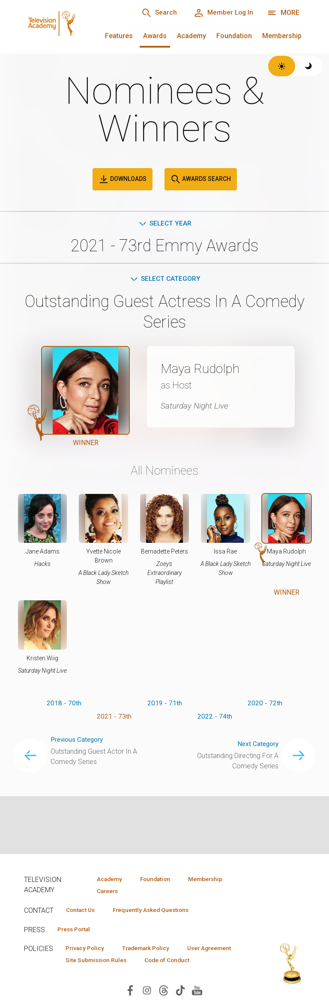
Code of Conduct (90, 974)
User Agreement (90, 961)
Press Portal (76, 930)
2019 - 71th (164, 705)
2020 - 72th (265, 705)
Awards (155, 36)
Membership (282, 36)
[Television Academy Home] (67, 26)
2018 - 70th (64, 705)
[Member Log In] (221, 13)
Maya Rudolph (204, 369)
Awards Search (200, 179)
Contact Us (82, 910)
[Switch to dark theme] (308, 66)
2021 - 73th (114, 718)
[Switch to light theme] (281, 66)
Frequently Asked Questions (156, 910)
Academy (191, 36)
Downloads (123, 179)
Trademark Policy (152, 949)
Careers (106, 891)
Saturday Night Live (196, 407)
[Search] (154, 13)
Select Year (164, 224)
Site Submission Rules (164, 961)
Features (119, 36)
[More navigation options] (283, 13)
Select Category (164, 280)
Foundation (234, 36)
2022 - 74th (214, 718)
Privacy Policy (87, 949)
